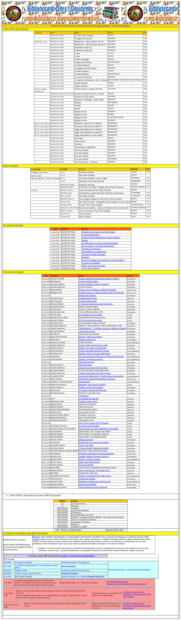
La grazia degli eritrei (90, 234)
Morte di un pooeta (87, 478)
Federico (85, 257)
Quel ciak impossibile (87, 484)
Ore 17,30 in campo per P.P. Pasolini (94, 423)
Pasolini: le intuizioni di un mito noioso (95, 476)
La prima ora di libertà (91, 263)
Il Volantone (84, 396)
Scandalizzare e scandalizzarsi (94, 251)
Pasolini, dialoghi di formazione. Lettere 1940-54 (99, 278)
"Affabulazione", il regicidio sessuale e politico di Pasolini (102, 328)
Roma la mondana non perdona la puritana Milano (103, 260)
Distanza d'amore (86, 439)
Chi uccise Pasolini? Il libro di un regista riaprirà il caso (101, 356)
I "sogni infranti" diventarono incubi (94, 448)
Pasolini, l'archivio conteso (90, 459)
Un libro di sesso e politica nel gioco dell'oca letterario (101, 292)
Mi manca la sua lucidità (89, 426)
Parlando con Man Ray (91, 249)
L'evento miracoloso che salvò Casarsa (95, 373)
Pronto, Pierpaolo (86, 445)
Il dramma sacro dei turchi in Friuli (93, 367)
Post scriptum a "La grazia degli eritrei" (98, 246)
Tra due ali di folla (86, 465)
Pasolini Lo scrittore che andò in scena (95, 481)
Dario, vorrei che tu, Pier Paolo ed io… (94, 470)
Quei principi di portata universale (93, 487)
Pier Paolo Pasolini (86, 362)
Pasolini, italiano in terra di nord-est (94, 456)
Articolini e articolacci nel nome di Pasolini (96, 453)
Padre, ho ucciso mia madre (93, 265)
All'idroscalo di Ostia (87, 295)
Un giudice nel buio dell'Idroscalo (93, 390)
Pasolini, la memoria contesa (91, 359)
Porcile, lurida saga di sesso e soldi (93, 345)
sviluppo (36, 539)
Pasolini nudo (84, 381)
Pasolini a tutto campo (88, 401)
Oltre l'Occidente (103, 26)
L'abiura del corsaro (87, 331)
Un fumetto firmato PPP (89, 398)
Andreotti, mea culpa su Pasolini (92, 384)
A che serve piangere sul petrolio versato (96, 304)
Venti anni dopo (85, 365)
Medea (85, 240)
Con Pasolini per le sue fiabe (90, 314)
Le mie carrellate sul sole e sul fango (94, 284)
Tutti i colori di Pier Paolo (89, 462)
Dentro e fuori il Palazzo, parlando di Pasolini (97, 289)
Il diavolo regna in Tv (87, 339)
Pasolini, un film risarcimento (91, 387)
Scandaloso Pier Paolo (88, 298)
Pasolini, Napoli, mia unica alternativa (94, 353)
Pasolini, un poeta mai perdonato (93, 348)
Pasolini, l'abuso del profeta (90, 336)
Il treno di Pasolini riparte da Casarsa (94, 350)
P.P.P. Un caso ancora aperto (90, 320)
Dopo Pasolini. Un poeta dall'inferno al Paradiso (98, 428)
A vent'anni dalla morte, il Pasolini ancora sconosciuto (101, 376)
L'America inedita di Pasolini (93, 254)
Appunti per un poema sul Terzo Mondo (98, 232)
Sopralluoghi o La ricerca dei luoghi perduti (100, 243)
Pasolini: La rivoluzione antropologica (77, 556)
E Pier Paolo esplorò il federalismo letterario (97, 379)
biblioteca (126, 26)
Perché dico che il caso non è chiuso (94, 442)
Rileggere (36, 537)
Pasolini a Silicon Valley (88, 281)
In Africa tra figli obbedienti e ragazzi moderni (101, 237)
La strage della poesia (88, 301)
